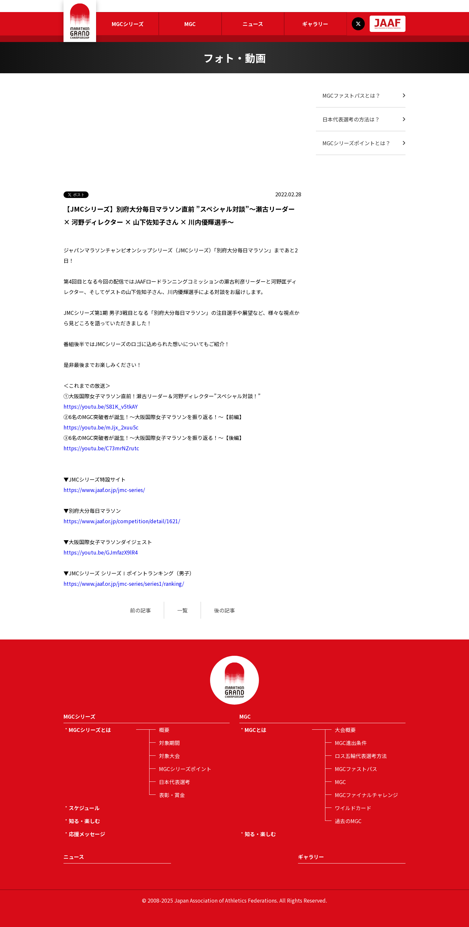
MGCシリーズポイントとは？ (356, 143)
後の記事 (224, 610)
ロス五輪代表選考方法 (361, 756)
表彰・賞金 (172, 795)
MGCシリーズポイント (185, 769)
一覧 (182, 610)
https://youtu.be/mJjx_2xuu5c (101, 427)
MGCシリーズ (128, 24)
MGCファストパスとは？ (351, 95)
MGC (190, 24)
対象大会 (169, 756)
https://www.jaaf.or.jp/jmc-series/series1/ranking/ (124, 583)
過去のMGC (348, 821)
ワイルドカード (353, 808)
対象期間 (169, 743)
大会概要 (345, 730)
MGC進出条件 (351, 743)
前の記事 (140, 610)
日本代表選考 (174, 782)
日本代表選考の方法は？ (351, 119)
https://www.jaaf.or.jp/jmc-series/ (104, 490)
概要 (164, 730)
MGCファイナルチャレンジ (366, 795)
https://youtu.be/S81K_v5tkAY (101, 406)
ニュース (253, 24)
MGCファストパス (356, 769)
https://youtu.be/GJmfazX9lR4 (101, 552)
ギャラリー (315, 24)
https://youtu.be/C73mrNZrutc (101, 448)
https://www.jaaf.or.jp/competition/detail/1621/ (122, 521)
